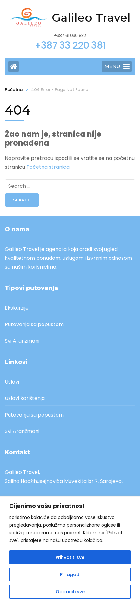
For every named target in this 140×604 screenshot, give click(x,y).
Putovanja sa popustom (34, 324)
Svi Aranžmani (22, 341)
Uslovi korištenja (25, 398)
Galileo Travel (91, 17)
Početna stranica (48, 167)
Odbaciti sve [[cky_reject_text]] (70, 591)
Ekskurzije (17, 308)
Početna (14, 90)
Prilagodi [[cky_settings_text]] (70, 574)
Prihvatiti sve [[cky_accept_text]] (70, 557)
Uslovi (12, 381)
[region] (70, 550)
